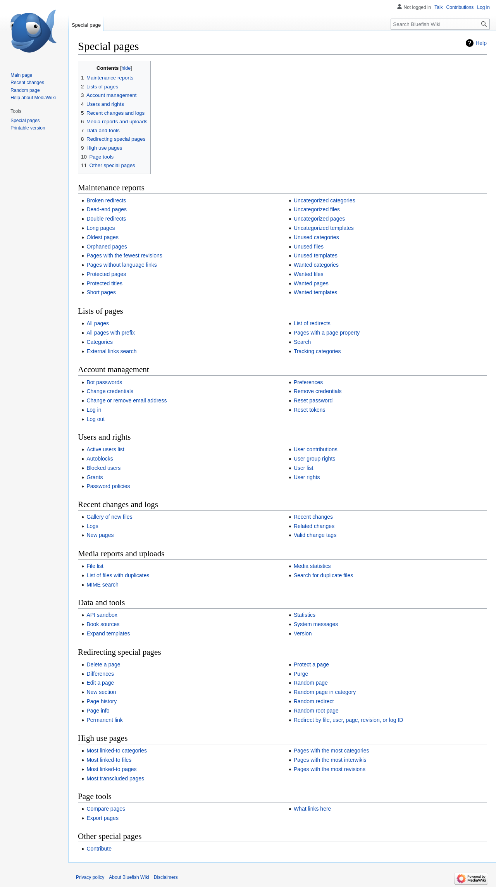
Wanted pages (311, 283)
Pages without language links (121, 265)
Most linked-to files (108, 760)
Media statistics (312, 566)
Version (303, 633)
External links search (111, 351)
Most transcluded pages (115, 778)
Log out (95, 419)
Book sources (102, 624)
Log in (93, 410)
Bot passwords (104, 382)
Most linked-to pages (111, 769)
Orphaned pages (106, 246)
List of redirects (312, 323)
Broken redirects (106, 200)
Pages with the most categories (331, 750)
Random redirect (314, 701)
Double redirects (106, 219)
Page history (101, 701)
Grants (94, 477)
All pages (97, 323)
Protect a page (311, 664)
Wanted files (309, 274)
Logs (92, 526)
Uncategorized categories (324, 200)
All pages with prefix (110, 333)
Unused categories (316, 237)
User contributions (316, 449)
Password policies (108, 486)
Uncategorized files (317, 209)
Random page (311, 683)
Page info (97, 711)
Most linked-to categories (116, 750)
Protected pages (106, 274)
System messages (316, 624)
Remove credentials (318, 391)
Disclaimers (166, 877)
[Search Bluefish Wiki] (440, 24)
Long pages (100, 228)
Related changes (314, 526)
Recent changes (313, 517)
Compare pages (105, 809)
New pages (100, 535)
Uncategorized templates (324, 228)
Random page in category (325, 692)
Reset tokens (310, 410)
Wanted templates (315, 292)
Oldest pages (102, 237)
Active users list (105, 449)
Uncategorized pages (319, 219)
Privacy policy (90, 877)
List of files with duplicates (117, 575)
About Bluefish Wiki (129, 877)
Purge (301, 674)
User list (303, 468)
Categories (99, 342)
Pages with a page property (327, 333)
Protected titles (104, 283)
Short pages (101, 292)
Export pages (102, 818)
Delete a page (103, 664)
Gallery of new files (109, 517)
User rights (307, 477)
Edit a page (100, 683)
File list (94, 566)
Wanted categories (316, 265)
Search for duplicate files (323, 575)
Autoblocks (99, 459)
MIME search (102, 585)
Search (302, 342)
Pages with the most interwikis (330, 760)
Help (481, 43)
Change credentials (109, 391)
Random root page (316, 711)
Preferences (308, 382)
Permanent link (104, 720)
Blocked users (103, 468)
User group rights (314, 459)
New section (101, 692)
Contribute (99, 849)
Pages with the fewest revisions (124, 255)
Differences (100, 674)
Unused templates (316, 255)
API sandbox (101, 615)
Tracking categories (317, 351)
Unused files (309, 246)
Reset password (313, 400)
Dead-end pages (106, 209)
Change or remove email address (126, 400)
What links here (312, 809)
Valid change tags (315, 535)
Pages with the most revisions (329, 769)
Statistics (304, 615)
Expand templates (108, 633)
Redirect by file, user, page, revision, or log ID (348, 720)
